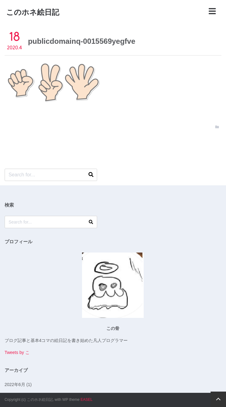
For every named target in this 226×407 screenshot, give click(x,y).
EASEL (86, 399)
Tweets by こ (17, 352)
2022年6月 (15, 384)
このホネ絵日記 (32, 12)
